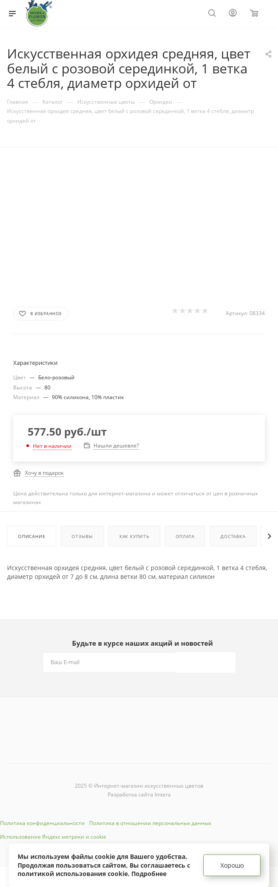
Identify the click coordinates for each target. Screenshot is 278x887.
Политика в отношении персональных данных (150, 823)
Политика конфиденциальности (42, 823)
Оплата (185, 536)
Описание (31, 536)
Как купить (134, 536)
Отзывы (82, 536)
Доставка (232, 536)
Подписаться (206, 662)
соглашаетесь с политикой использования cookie (104, 869)
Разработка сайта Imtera (139, 794)
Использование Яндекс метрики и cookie (53, 836)
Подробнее (148, 873)
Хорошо (232, 865)
